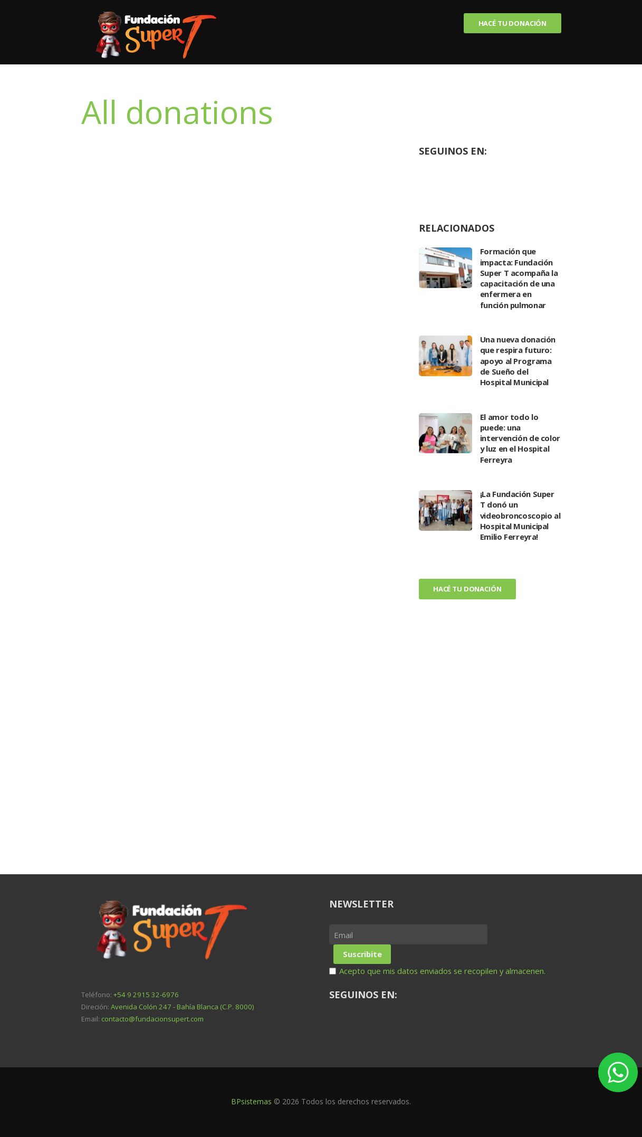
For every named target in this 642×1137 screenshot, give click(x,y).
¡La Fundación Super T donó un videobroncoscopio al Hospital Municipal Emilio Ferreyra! (519, 515)
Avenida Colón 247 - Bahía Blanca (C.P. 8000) (182, 1006)
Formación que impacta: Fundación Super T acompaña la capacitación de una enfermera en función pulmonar (519, 278)
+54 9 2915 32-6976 (146, 994)
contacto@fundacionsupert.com (152, 1019)
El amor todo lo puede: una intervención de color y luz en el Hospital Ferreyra (520, 438)
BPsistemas (251, 1101)
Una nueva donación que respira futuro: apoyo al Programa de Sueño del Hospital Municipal (518, 360)
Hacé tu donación (511, 23)
